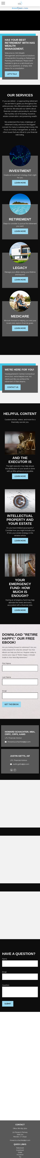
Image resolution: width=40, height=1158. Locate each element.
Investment (20, 1150)
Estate (20, 1152)
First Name (6, 663)
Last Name (6, 677)
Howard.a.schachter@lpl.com (20, 1140)
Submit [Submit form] (7, 1004)
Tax (20, 1157)
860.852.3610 (22, 1128)
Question (5, 985)
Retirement (20, 1148)
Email (4, 691)
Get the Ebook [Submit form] (11, 704)
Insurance (20, 1154)
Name (4, 959)
